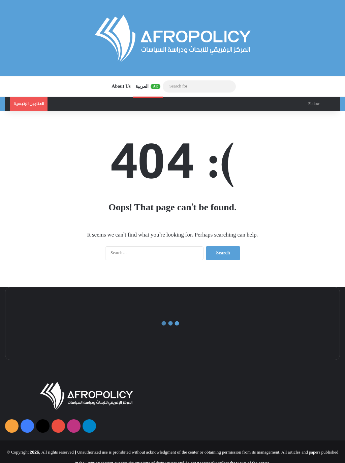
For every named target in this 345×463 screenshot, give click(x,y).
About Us (121, 86)
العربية (147, 86)
